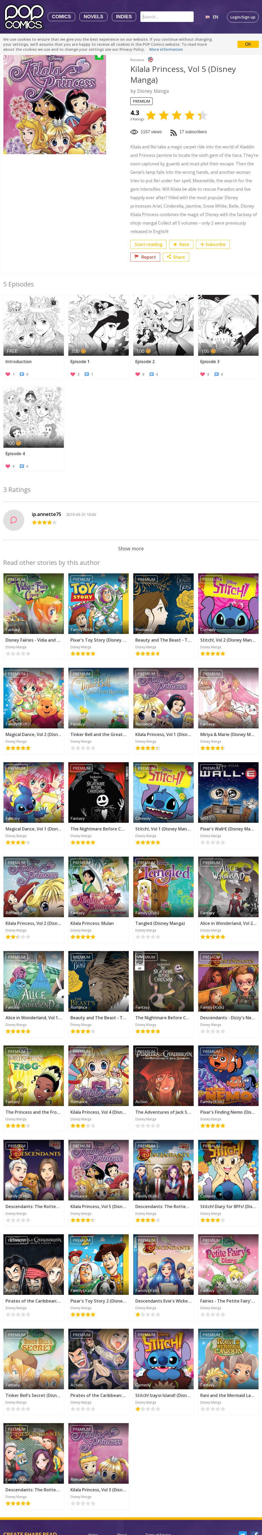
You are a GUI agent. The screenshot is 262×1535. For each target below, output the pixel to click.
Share (176, 257)
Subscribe (216, 244)
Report (145, 257)
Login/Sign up (242, 17)
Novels (93, 16)
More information (166, 49)
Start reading (148, 244)
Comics (61, 16)
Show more (131, 548)
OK (248, 44)
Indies (124, 16)
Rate (181, 244)
